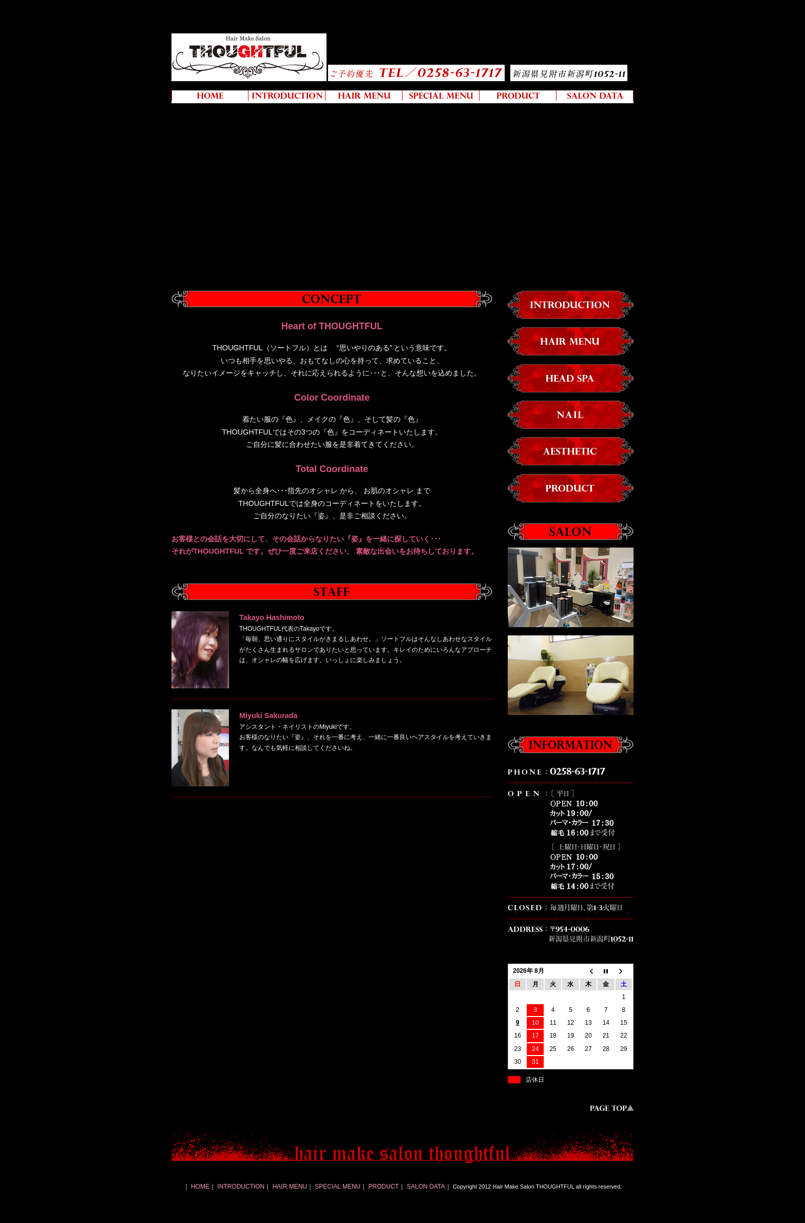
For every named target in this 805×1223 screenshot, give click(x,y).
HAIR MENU (290, 1186)
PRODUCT (384, 1186)
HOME (200, 1186)
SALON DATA (426, 1186)
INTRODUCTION (240, 1186)
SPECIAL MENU (337, 1186)
